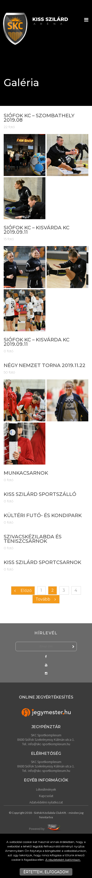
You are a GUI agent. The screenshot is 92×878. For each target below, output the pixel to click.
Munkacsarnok (26, 473)
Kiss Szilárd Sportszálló (40, 494)
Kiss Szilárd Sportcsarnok (42, 562)
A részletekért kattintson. (63, 859)
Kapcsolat (46, 796)
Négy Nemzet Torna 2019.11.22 (44, 365)
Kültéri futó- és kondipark (43, 515)
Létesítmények (46, 789)
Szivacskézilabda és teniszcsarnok (33, 539)
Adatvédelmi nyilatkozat (46, 802)
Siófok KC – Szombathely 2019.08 (39, 118)
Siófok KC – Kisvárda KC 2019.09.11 (36, 230)
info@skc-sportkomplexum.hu (49, 744)
